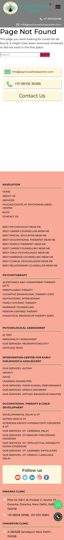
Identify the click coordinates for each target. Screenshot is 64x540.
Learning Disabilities (17, 464)
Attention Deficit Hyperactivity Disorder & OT (31, 508)
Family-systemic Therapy (20, 386)
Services (9, 283)
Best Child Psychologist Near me (26, 336)
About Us (9, 279)
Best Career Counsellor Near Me (26, 314)
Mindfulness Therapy (18, 373)
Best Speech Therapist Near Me (24, 327)
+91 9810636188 (52, 18)
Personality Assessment (20, 422)
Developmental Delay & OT (21, 497)
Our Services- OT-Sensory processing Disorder (29, 520)
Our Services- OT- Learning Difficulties (30, 534)
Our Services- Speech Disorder (24, 473)
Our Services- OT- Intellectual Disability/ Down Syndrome (31, 528)
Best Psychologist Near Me (22, 310)
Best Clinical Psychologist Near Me (28, 344)
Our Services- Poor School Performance (32, 468)
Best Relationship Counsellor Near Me (30, 348)
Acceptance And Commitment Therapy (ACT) (29, 367)
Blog (6, 295)
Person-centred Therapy (20, 394)
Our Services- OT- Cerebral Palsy (26, 514)
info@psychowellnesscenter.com (40, 24)
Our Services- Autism (17, 451)
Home (6, 275)
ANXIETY (8, 456)
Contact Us (32, 96)
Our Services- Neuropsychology (26, 426)
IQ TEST (7, 418)
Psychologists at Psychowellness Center (27, 289)
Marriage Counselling (18, 390)
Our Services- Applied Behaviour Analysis (32, 477)
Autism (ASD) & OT (14, 502)
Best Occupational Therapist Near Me (29, 323)
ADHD (6, 460)
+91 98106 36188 (28, 84)
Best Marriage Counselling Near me (28, 340)
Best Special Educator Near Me (24, 318)
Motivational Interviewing (21, 381)
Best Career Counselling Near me (26, 331)
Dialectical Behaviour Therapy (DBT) (28, 399)
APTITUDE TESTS (13, 431)
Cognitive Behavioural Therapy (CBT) (28, 377)
